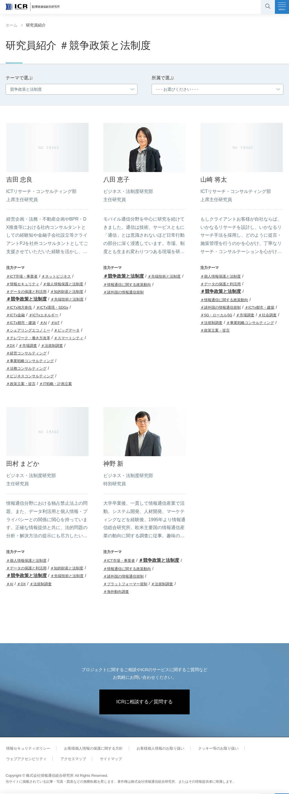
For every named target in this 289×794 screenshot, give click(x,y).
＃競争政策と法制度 (26, 299)
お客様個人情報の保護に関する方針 (91, 749)
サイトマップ (108, 759)
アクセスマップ (71, 759)
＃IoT (55, 323)
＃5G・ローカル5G (216, 315)
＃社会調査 (267, 315)
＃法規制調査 (52, 345)
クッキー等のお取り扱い (214, 749)
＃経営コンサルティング (26, 353)
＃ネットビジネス (56, 276)
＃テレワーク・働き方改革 (28, 338)
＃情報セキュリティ (22, 284)
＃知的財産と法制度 (66, 292)
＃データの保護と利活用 (26, 292)
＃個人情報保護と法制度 (63, 284)
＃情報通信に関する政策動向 (127, 284)
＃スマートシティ (68, 338)
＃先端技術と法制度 (67, 299)
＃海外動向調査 (116, 591)
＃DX (10, 345)
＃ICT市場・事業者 (22, 276)
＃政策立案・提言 (21, 384)
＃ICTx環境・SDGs (52, 307)
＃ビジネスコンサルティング (30, 376)
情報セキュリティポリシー (28, 749)
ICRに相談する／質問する (144, 702)
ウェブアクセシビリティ (26, 759)
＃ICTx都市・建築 (21, 323)
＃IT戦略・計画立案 (55, 384)
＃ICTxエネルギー (43, 315)
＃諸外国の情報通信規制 (123, 292)
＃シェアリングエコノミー (28, 330)
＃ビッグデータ (67, 330)
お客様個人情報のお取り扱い (157, 749)
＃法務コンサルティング (26, 368)
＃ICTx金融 (15, 315)
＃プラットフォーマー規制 (125, 584)
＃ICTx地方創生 (19, 307)
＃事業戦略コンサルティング (30, 361)
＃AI (43, 323)
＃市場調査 (28, 345)
